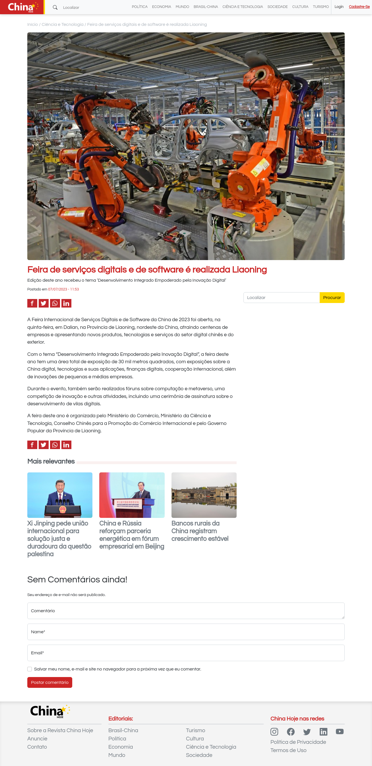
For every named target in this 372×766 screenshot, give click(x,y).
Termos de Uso (288, 750)
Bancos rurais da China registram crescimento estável (200, 531)
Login (338, 7)
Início (32, 24)
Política (140, 7)
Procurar (332, 297)
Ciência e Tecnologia (243, 7)
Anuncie (37, 739)
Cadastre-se (359, 7)
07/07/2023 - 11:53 (63, 289)
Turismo (321, 7)
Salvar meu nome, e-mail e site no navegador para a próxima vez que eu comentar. (117, 669)
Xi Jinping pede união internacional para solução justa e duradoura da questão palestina (59, 539)
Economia (161, 7)
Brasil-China (206, 7)
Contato (37, 747)
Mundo (182, 7)
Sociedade (278, 7)
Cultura (300, 7)
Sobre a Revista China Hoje (60, 730)
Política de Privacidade (298, 742)
